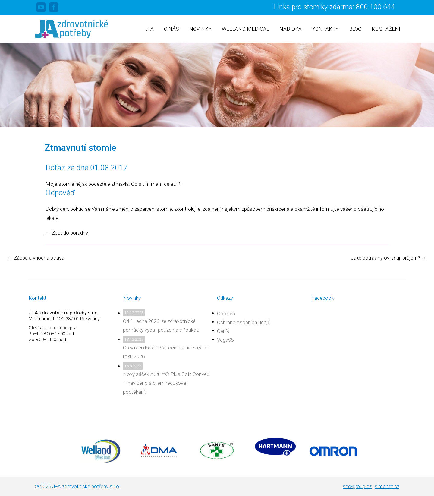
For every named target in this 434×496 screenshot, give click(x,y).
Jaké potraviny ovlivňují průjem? (388, 258)
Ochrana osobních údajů (243, 322)
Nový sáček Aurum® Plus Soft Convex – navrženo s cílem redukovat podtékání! (166, 383)
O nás (171, 29)
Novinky (200, 29)
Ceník (223, 331)
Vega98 (225, 340)
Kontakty (325, 29)
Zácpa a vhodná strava (36, 258)
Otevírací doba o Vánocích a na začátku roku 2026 (166, 352)
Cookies (226, 314)
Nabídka (290, 29)
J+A (149, 29)
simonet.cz (387, 486)
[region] (217, 85)
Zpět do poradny (67, 233)
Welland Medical (245, 29)
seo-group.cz (357, 486)
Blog (355, 29)
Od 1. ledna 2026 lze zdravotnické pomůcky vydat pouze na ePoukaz (161, 325)
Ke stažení (386, 29)
